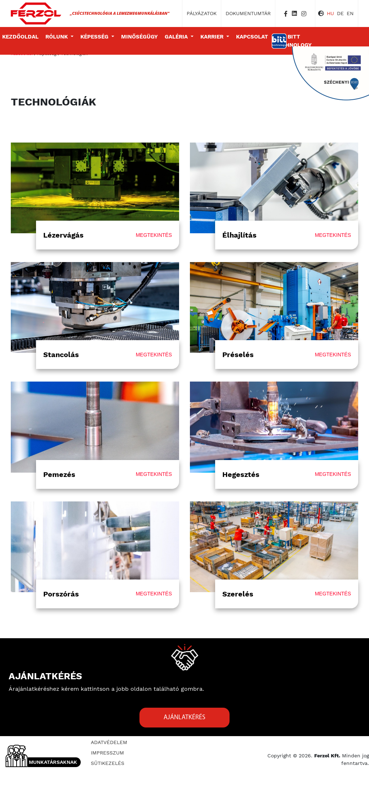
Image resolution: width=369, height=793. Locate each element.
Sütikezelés (107, 763)
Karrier (212, 36)
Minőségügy (139, 36)
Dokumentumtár (248, 13)
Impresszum (107, 753)
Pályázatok (202, 13)
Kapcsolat (252, 36)
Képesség (95, 36)
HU (330, 13)
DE (340, 13)
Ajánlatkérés (184, 717)
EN (350, 13)
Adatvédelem (109, 742)
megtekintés (154, 235)
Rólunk (57, 36)
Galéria (177, 36)
